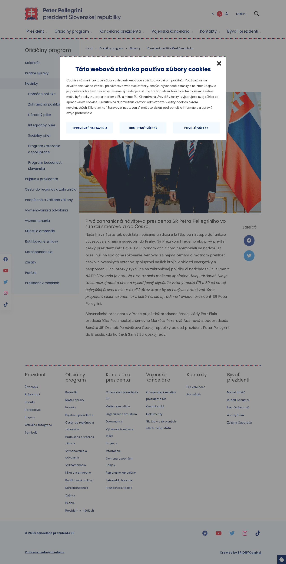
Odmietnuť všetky (143, 128)
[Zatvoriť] (219, 63)
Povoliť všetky (196, 128)
